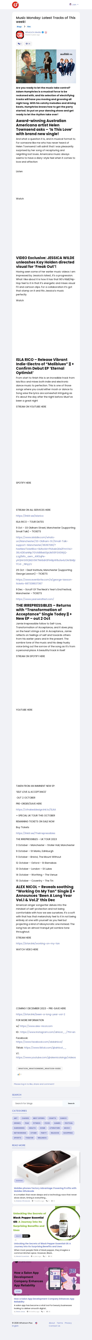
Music (67, 1128)
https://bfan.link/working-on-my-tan (38, 943)
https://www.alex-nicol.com (36, 1026)
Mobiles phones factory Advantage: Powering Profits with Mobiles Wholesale (45, 1190)
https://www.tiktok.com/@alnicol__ (45, 1047)
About (52, 1322)
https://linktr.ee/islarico (30, 515)
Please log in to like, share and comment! (34, 1084)
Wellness (42, 1138)
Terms (60, 1322)
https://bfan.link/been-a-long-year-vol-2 (40, 1014)
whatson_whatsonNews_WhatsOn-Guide (39, 1068)
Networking (20, 1133)
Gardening (19, 1128)
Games (57, 1123)
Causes (25, 1118)
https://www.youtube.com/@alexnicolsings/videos (46, 1057)
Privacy (68, 1322)
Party (44, 1133)
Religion (55, 1133)
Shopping (68, 1133)
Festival (69, 1123)
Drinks (17, 1123)
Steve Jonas (20, 1312)
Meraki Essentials (22, 1256)
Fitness (36, 1123)
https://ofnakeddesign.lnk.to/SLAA (36, 809)
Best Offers (39, 1118)
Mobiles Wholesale (23, 1201)
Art (15, 1118)
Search (71, 1103)
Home (42, 1128)
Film (29, 27)
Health (32, 1128)
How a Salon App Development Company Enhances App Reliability (44, 1300)
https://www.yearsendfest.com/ (35, 599)
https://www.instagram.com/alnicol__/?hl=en (47, 1032)
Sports (17, 1138)
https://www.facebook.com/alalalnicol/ (39, 1041)
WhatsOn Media (33, 32)
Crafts (52, 1118)
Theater (29, 1138)
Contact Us (54, 1325)
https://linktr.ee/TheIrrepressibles (35, 833)
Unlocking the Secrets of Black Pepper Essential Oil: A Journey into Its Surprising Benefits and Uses (42, 1245)
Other (33, 1133)
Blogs (19, 27)
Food (47, 1123)
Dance (63, 1118)
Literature (55, 1128)
